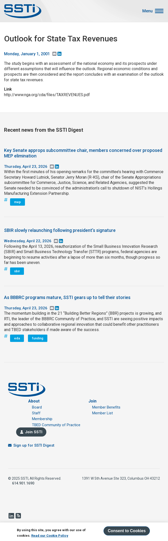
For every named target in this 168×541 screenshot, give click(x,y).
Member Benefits (106, 407)
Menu (147, 11)
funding (37, 338)
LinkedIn (11, 516)
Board (37, 407)
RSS (18, 516)
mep (17, 202)
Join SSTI (33, 432)
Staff (36, 413)
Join (92, 401)
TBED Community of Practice (56, 425)
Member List (102, 413)
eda (17, 338)
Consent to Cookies (127, 531)
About (34, 401)
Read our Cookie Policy (49, 535)
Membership (42, 419)
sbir (17, 271)
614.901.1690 (23, 483)
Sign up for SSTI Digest (33, 445)
